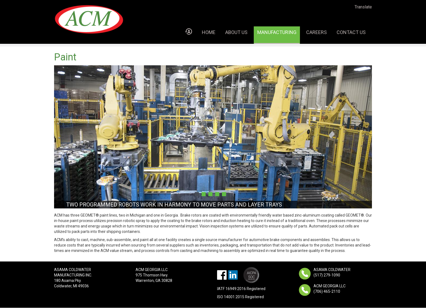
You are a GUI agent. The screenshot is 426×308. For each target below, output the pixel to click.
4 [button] (217, 194)
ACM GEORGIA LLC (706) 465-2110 (330, 289)
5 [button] (224, 194)
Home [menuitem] (208, 32)
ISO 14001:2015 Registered (240, 297)
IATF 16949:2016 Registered (241, 289)
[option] (213, 136)
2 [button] (204, 194)
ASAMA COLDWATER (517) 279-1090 (332, 272)
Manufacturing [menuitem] (276, 32)
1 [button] (197, 194)
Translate (363, 7)
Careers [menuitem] (316, 32)
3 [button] (210, 194)
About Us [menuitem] (236, 32)
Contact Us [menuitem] (351, 32)
